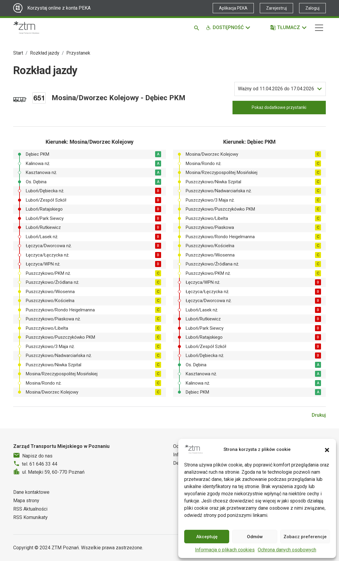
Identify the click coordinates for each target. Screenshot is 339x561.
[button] (327, 449)
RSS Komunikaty (30, 517)
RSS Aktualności (30, 509)
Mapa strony (26, 500)
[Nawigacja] (319, 27)
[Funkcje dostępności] (228, 27)
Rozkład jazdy (44, 53)
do (276, 88)
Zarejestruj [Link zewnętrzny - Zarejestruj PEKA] (276, 8)
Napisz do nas (37, 456)
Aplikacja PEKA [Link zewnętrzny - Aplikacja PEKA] (233, 8)
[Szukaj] (197, 27)
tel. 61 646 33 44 (39, 464)
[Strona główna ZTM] (26, 27)
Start (18, 53)
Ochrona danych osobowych (287, 550)
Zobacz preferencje (305, 536)
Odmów (255, 536)
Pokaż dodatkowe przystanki (279, 107)
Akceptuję (207, 536)
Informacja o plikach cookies (225, 550)
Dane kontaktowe (31, 492)
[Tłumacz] (289, 27)
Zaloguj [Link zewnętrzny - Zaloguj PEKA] (312, 8)
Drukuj (319, 415)
